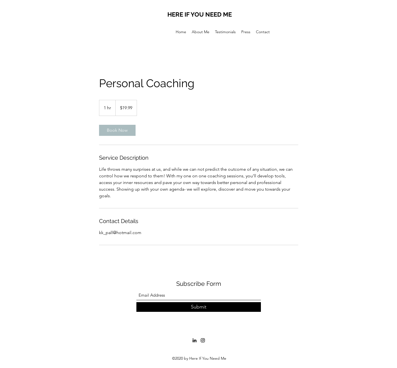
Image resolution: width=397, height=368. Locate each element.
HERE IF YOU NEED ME (199, 14)
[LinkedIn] (194, 340)
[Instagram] (203, 340)
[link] (117, 130)
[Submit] (198, 307)
